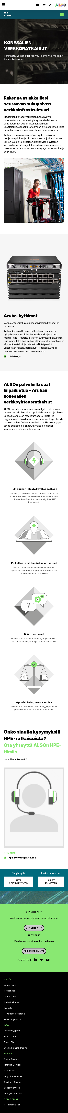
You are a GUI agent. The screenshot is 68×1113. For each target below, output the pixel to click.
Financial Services (13, 1065)
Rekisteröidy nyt (34, 951)
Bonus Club (9, 1042)
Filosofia (8, 1008)
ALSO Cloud (10, 1036)
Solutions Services (13, 1082)
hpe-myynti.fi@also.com (22, 858)
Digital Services (11, 1059)
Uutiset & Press (11, 1002)
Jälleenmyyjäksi (12, 1031)
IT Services (9, 1070)
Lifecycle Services (13, 1093)
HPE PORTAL (8, 14)
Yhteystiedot (10, 996)
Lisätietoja (15, 356)
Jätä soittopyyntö (18, 881)
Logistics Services (13, 1076)
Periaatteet (9, 991)
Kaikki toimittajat (12, 1105)
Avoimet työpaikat (13, 1019)
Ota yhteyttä (34, 928)
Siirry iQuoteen (51, 881)
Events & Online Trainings (16, 1048)
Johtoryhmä (10, 985)
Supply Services (12, 1088)
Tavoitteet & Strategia (14, 1014)
